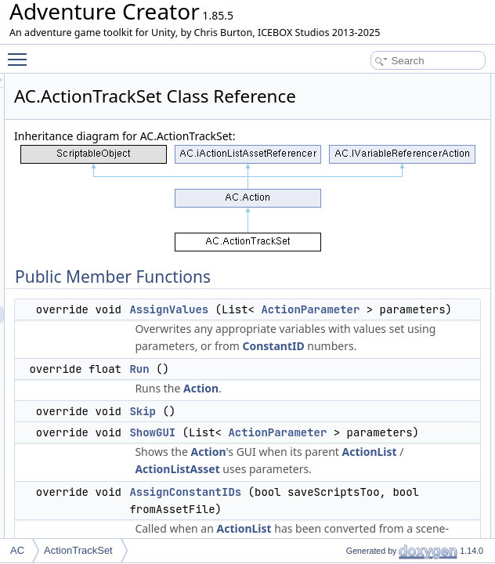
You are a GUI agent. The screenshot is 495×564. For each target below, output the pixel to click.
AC (17, 550)
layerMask (451, 461)
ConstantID (361, 471)
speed (443, 392)
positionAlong (458, 357)
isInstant (447, 426)
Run (335, 494)
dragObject (453, 306)
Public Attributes (451, 254)
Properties (439, 530)
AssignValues (364, 349)
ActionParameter (374, 366)
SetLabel (448, 185)
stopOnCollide (459, 444)
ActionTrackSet (78, 550)
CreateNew (453, 237)
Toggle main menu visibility (21, 52)
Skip (338, 537)
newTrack (450, 271)
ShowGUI (450, 151)
